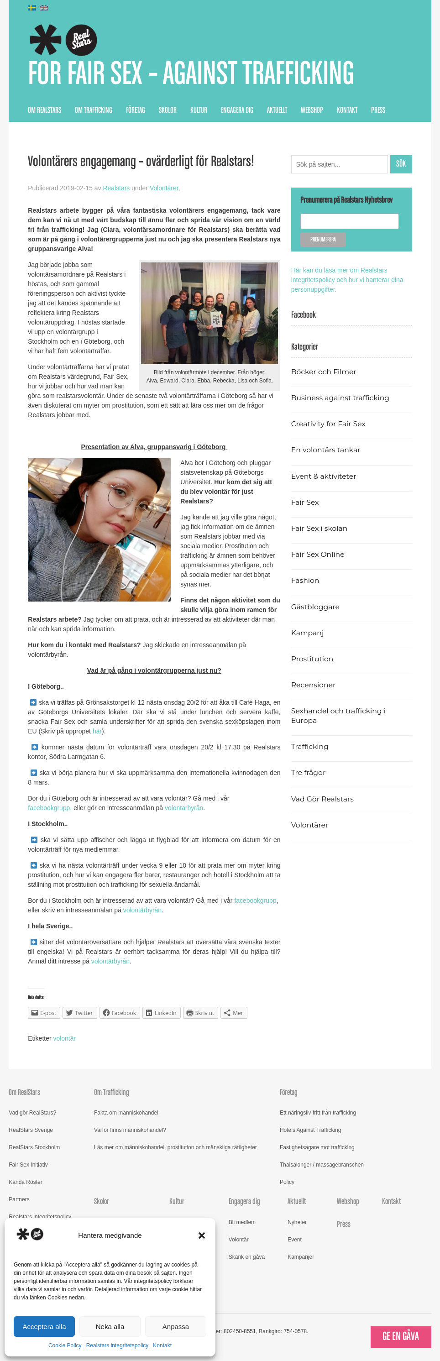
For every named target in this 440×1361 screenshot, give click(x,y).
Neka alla (110, 1326)
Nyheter (297, 1222)
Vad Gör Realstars (322, 799)
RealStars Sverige (31, 1130)
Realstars (116, 188)
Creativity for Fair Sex (328, 424)
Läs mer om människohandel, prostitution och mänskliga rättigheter (175, 1148)
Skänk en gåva (247, 1257)
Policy (287, 1182)
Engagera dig (237, 110)
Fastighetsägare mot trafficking (317, 1148)
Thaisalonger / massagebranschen (322, 1165)
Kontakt (162, 1345)
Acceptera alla (44, 1326)
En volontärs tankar (326, 450)
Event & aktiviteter (324, 476)
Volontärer (164, 188)
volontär (64, 1038)
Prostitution (312, 658)
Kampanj (307, 632)
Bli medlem (242, 1222)
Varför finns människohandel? (130, 1130)
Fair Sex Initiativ (28, 1165)
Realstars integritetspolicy (117, 1345)
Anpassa (175, 1326)
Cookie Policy (65, 1345)
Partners (19, 1200)
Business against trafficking (340, 397)
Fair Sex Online (318, 554)
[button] (201, 1235)
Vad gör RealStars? (32, 1113)
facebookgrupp (255, 901)
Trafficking (310, 747)
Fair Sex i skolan (319, 528)
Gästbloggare (315, 606)
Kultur (198, 110)
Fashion (305, 580)
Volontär (239, 1239)
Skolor (168, 110)
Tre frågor (308, 773)
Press (378, 110)
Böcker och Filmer (324, 371)
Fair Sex (305, 502)
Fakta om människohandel (126, 1113)
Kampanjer (301, 1257)
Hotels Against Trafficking (310, 1130)
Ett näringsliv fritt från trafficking (318, 1113)
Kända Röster (25, 1182)
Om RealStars (44, 110)
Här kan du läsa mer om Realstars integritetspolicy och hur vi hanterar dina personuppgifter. (347, 280)
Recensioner (313, 685)
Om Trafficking (93, 110)
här (97, 731)
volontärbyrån (184, 808)
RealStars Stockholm (34, 1148)
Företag (135, 110)
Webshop (312, 110)
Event (295, 1239)
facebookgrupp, (50, 808)
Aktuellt (277, 110)
